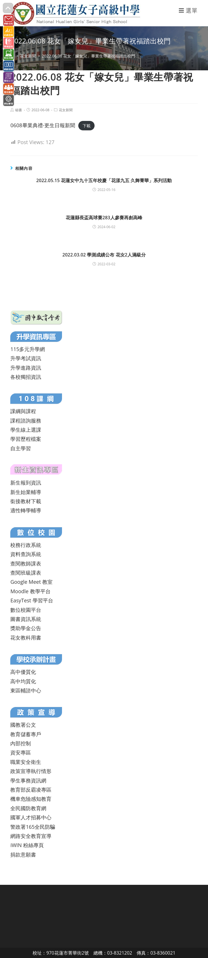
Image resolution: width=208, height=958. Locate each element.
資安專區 (20, 752)
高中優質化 (23, 671)
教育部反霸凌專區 (30, 789)
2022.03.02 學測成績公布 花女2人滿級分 (103, 255)
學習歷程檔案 (25, 438)
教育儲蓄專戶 (25, 734)
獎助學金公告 (25, 628)
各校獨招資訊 (25, 376)
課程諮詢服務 (25, 420)
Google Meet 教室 (31, 581)
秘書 (18, 109)
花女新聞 (66, 109)
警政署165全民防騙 (32, 826)
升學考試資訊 (25, 358)
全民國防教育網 (28, 808)
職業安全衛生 (25, 761)
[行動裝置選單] (188, 10)
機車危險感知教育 (30, 798)
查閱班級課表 (25, 572)
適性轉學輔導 (25, 510)
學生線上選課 (25, 429)
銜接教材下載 (25, 501)
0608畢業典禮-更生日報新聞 (42, 125)
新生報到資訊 (25, 482)
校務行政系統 (25, 544)
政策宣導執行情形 (30, 771)
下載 (87, 125)
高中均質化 (23, 681)
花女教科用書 (25, 637)
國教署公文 (23, 724)
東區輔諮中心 (25, 690)
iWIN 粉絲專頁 (26, 845)
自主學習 (20, 448)
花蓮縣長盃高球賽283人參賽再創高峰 (104, 217)
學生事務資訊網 (28, 780)
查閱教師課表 (25, 563)
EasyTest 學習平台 (31, 600)
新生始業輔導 (25, 492)
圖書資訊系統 (25, 619)
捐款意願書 (23, 854)
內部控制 (20, 743)
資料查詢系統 (25, 554)
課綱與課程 (23, 411)
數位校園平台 (25, 609)
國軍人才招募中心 (30, 817)
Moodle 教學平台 (30, 591)
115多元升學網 (27, 349)
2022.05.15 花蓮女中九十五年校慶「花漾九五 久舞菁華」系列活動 (104, 180)
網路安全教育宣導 (30, 835)
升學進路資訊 (25, 367)
